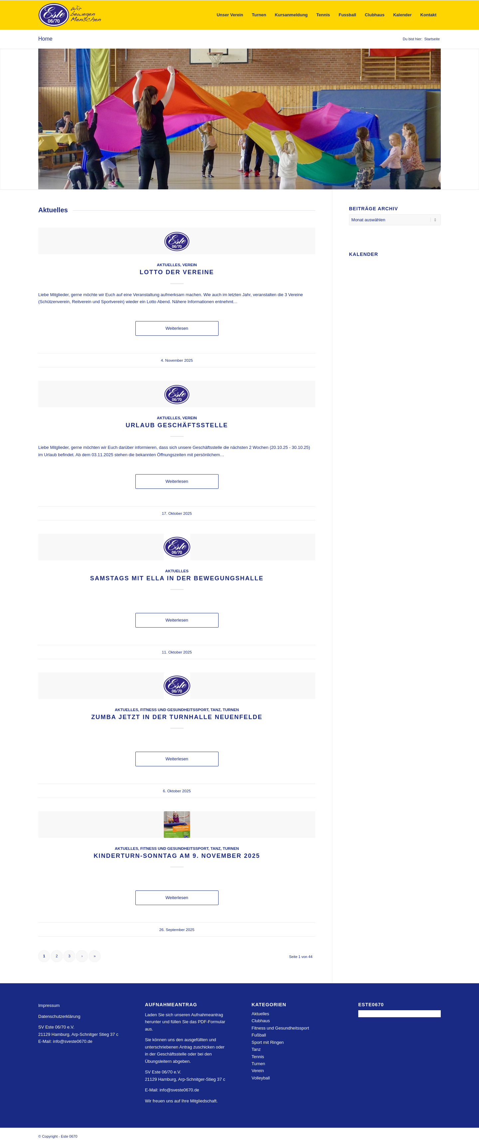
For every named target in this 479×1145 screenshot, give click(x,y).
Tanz (216, 709)
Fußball (258, 1035)
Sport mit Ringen (267, 1042)
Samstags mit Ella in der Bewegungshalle (177, 578)
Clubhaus (260, 1020)
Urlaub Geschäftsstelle (177, 425)
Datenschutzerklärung (59, 1016)
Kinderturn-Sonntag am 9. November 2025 (176, 856)
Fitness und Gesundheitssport (174, 709)
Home (45, 39)
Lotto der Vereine (177, 272)
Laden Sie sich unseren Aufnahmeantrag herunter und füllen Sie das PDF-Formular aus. (185, 1022)
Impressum (49, 1005)
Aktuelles (168, 265)
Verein (189, 265)
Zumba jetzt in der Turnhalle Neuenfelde (176, 717)
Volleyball (260, 1077)
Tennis (257, 1056)
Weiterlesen (176, 328)
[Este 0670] (70, 15)
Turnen (231, 709)
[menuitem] (229, 15)
